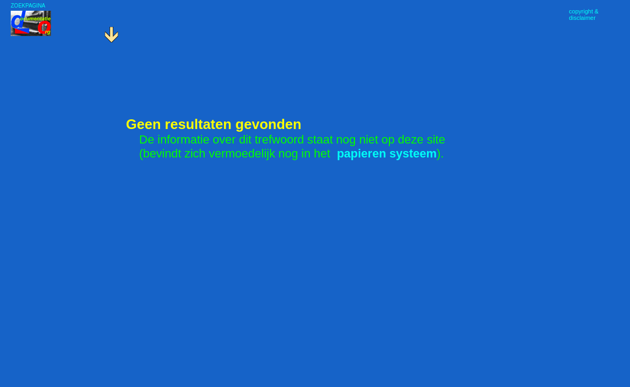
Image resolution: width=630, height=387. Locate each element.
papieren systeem (387, 153)
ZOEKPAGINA (28, 6)
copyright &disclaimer (583, 14)
